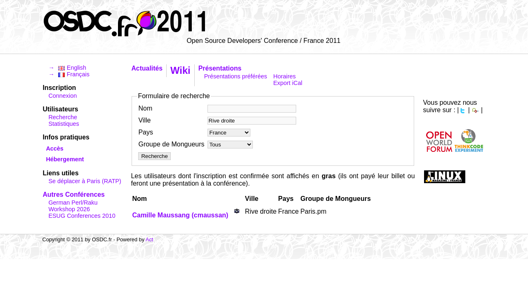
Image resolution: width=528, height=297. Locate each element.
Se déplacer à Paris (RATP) (84, 181)
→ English (67, 67)
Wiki (180, 70)
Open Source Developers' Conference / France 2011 (263, 40)
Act (149, 239)
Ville (144, 120)
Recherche (62, 117)
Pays (145, 132)
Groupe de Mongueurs (171, 144)
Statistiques (63, 123)
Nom (145, 108)
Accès (54, 148)
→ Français (69, 74)
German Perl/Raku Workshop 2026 (72, 205)
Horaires (284, 76)
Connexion (62, 95)
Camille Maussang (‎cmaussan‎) (180, 215)
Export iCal (287, 83)
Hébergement (65, 159)
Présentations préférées (235, 76)
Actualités (147, 68)
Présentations (220, 68)
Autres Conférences (73, 194)
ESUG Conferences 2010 (81, 215)
